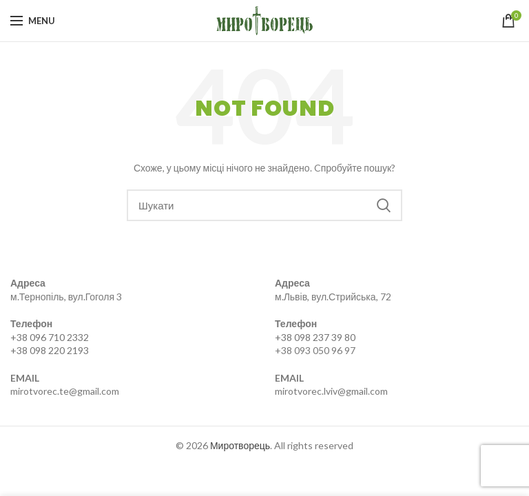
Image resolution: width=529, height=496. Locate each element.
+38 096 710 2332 (49, 337)
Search (383, 205)
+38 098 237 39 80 (315, 337)
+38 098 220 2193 (49, 350)
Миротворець (240, 445)
